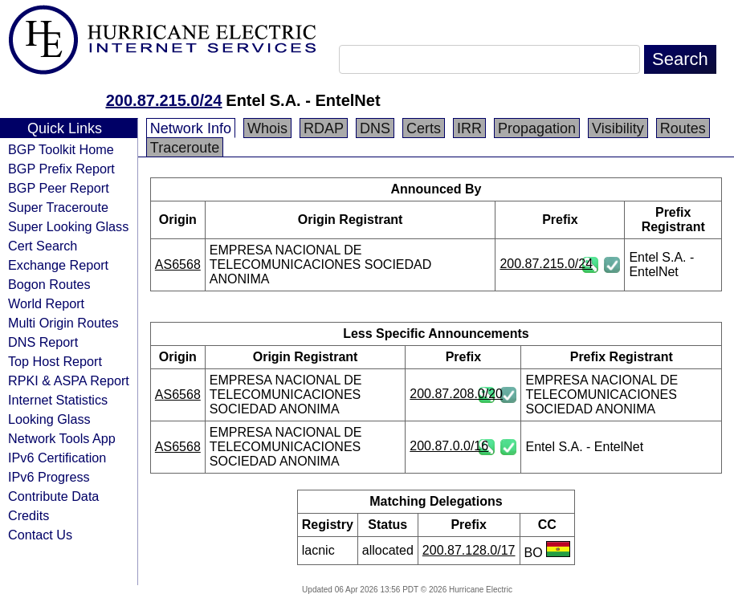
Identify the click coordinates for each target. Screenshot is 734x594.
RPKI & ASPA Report (68, 380)
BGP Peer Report (58, 188)
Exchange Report (58, 265)
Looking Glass (49, 419)
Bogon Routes (49, 284)
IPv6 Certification (57, 457)
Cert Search (42, 245)
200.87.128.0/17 (469, 550)
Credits (28, 515)
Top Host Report (55, 361)
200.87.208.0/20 (456, 394)
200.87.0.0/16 (449, 446)
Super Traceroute (58, 207)
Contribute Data (53, 496)
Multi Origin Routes (63, 322)
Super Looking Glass (68, 226)
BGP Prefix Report (61, 168)
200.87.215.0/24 (164, 100)
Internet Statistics (58, 400)
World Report (46, 303)
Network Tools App (62, 438)
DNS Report (43, 342)
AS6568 (178, 264)
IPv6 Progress (49, 477)
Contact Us (40, 534)
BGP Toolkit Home (61, 149)
